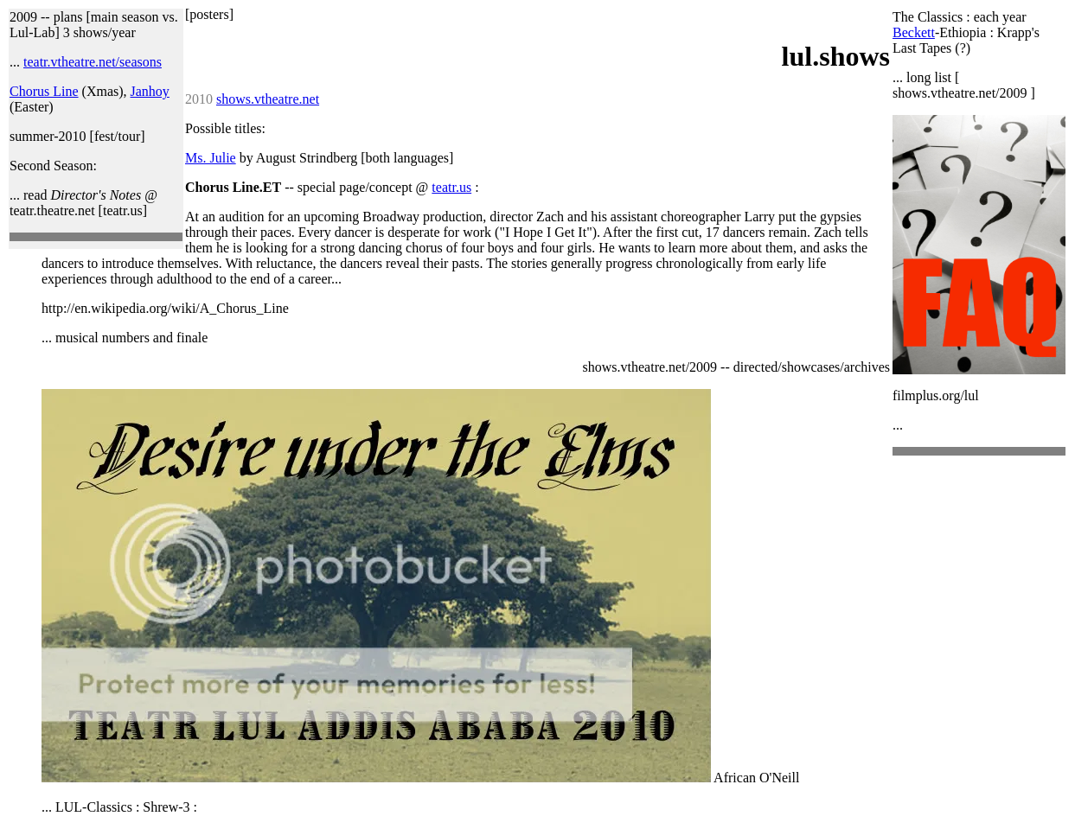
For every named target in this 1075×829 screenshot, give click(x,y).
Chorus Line (44, 91)
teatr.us (451, 187)
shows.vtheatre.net (267, 99)
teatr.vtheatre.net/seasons (92, 61)
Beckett (914, 32)
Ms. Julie (210, 157)
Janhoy (150, 91)
